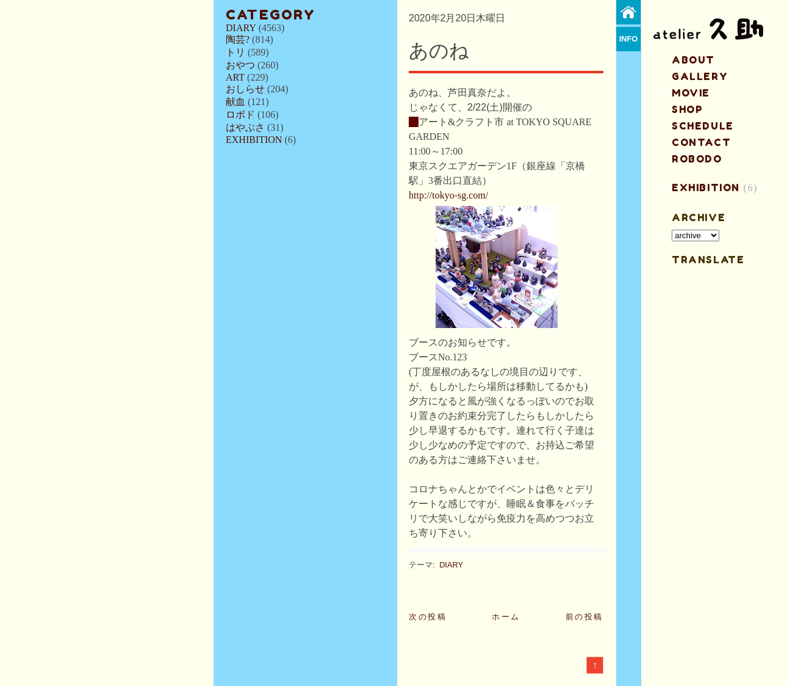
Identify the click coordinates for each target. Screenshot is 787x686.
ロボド (240, 114)
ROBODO (697, 159)
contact (701, 142)
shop (687, 109)
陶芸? (238, 39)
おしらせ (245, 89)
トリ (235, 52)
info (628, 38)
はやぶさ (245, 127)
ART (235, 77)
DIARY (241, 28)
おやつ (240, 65)
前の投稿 (584, 616)
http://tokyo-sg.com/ (448, 195)
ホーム (506, 616)
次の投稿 (428, 616)
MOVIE (691, 93)
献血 (235, 102)
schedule (703, 126)
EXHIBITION (254, 139)
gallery (700, 76)
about (693, 60)
